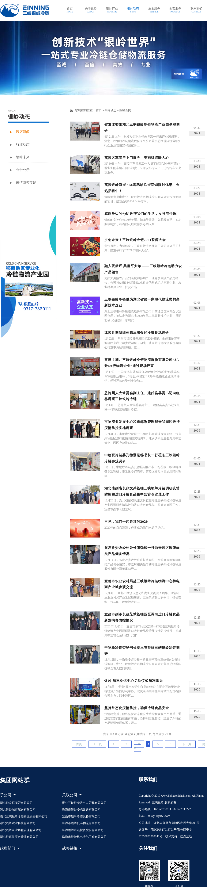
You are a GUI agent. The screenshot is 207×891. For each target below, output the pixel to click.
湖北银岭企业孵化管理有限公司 (20, 830)
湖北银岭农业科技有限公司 (17, 823)
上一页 (97, 744)
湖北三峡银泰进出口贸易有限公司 (84, 802)
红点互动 (186, 836)
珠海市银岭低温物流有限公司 (81, 823)
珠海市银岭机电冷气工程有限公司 (84, 836)
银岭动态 (110, 110)
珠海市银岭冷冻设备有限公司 (81, 809)
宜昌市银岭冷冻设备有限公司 (81, 816)
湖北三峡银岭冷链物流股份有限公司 (23, 816)
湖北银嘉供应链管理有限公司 (19, 836)
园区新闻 (125, 110)
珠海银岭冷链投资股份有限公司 (83, 830)
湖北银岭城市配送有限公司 (17, 809)
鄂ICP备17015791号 (164, 829)
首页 (99, 110)
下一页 (186, 744)
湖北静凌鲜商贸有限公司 (16, 802)
